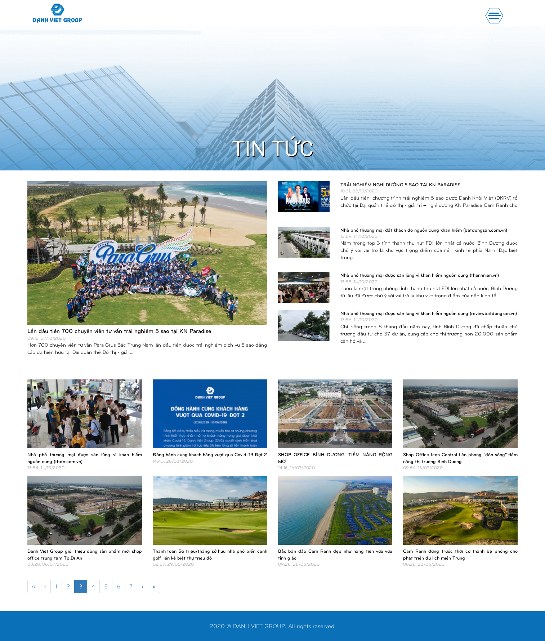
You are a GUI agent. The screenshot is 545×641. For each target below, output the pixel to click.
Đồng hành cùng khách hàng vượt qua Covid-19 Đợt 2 (210, 454)
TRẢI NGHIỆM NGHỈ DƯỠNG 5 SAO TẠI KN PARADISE (400, 184)
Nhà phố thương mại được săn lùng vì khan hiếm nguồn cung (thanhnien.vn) (419, 275)
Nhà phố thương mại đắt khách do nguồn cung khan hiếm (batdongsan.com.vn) (423, 230)
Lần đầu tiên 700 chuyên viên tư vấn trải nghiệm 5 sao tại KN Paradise (119, 330)
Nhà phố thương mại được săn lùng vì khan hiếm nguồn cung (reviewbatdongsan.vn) (428, 313)
